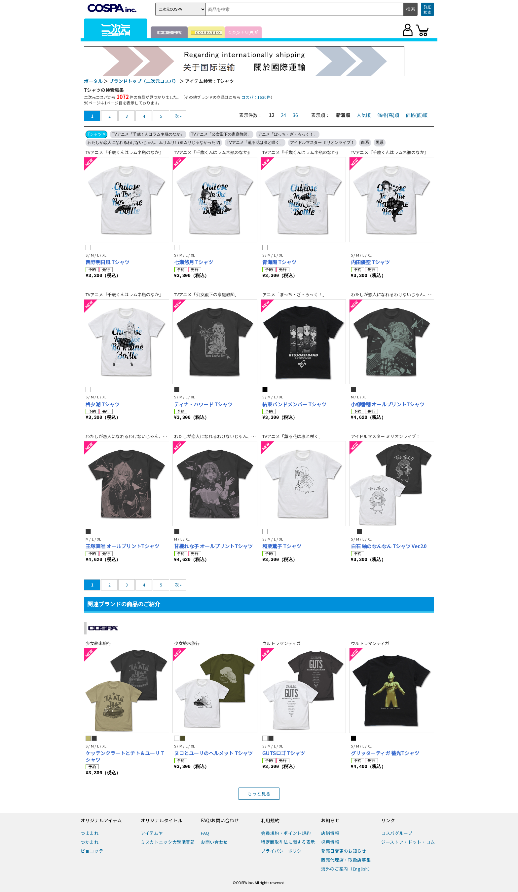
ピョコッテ (92, 851)
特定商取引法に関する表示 (288, 842)
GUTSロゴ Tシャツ (283, 753)
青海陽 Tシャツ (279, 262)
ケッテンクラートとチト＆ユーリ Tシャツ (125, 756)
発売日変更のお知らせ (343, 851)
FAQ (205, 833)
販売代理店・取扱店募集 (346, 860)
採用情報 (330, 842)
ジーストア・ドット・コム (408, 842)
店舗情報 (330, 833)
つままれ (90, 833)
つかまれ (90, 842)
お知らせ (330, 821)
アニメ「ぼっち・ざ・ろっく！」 (287, 134)
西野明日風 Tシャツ (108, 262)
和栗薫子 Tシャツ (281, 546)
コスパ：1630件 (256, 97)
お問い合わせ (214, 842)
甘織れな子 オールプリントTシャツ (213, 546)
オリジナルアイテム (101, 821)
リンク (388, 821)
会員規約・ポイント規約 (286, 833)
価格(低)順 (416, 115)
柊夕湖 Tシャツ (103, 404)
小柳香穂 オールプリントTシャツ (388, 404)
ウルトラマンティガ (281, 643)
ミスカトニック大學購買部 (168, 842)
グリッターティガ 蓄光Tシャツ (385, 753)
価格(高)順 (388, 115)
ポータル (93, 81)
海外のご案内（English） (347, 869)
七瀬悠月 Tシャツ (193, 262)
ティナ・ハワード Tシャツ (203, 404)
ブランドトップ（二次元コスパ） (143, 81)
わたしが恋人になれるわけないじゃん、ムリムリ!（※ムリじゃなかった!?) (154, 142)
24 (283, 115)
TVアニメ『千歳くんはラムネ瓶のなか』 (148, 134)
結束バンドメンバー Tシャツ (294, 404)
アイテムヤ (152, 833)
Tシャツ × (96, 134)
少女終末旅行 (98, 643)
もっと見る (259, 793)
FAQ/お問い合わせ (220, 821)
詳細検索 (427, 9)
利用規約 (270, 821)
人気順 (364, 115)
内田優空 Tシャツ (370, 262)
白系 (365, 142)
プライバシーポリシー (283, 851)
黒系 (380, 142)
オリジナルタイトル (161, 821)
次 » (178, 116)
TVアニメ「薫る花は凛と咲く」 (255, 142)
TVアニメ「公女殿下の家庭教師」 (221, 134)
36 (295, 115)
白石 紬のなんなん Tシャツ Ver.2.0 (388, 546)
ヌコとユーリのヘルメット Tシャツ (213, 753)
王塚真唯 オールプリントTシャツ (122, 546)
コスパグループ (397, 833)
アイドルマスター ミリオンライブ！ (322, 142)
